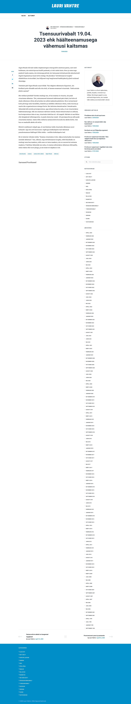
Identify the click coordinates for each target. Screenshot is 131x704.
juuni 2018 (89, 438)
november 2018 (90, 425)
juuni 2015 (89, 503)
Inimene (88, 183)
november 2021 (90, 322)
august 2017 (89, 461)
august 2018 (89, 435)
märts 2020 (89, 387)
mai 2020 (88, 380)
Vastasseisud (90, 221)
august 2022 (89, 293)
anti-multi (89, 176)
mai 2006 (88, 602)
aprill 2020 (89, 384)
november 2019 (90, 400)
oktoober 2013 (90, 538)
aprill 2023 (89, 268)
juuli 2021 (88, 335)
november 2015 (90, 490)
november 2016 (90, 474)
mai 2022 (88, 303)
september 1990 (90, 628)
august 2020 (89, 371)
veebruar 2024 (90, 236)
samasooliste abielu (39, 153)
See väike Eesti (54, 27)
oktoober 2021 (90, 326)
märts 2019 (89, 416)
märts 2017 (89, 467)
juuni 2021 (89, 339)
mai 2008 (88, 580)
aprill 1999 (89, 618)
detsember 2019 (90, 396)
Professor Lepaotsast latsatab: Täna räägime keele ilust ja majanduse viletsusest (96, 138)
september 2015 (90, 496)
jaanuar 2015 (89, 512)
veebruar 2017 (90, 470)
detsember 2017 (90, 451)
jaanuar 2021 (89, 355)
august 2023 (89, 255)
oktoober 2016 (90, 477)
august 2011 (89, 557)
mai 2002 (88, 609)
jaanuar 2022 (89, 316)
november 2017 (90, 454)
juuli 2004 (88, 605)
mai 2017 (88, 464)
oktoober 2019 (90, 403)
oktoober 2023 (90, 248)
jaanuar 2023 (89, 277)
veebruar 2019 (90, 419)
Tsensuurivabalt (79, 27)
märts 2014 (89, 528)
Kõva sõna (89, 189)
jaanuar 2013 (89, 551)
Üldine (88, 218)
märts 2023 (89, 271)
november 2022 (90, 284)
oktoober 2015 (90, 493)
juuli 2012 (88, 554)
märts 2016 (89, 480)
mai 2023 (88, 265)
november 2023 (90, 245)
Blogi (24, 16)
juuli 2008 (88, 576)
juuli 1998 (88, 622)
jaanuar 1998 (89, 625)
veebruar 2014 (90, 531)
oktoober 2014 (90, 522)
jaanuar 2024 (89, 239)
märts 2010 (89, 570)
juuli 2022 (88, 297)
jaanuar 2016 (89, 483)
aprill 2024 (89, 232)
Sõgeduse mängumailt (67, 27)
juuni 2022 (89, 300)
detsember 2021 (90, 319)
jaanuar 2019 (89, 422)
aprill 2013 (89, 544)
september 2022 (90, 290)
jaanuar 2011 (89, 560)
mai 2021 (88, 342)
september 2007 (90, 593)
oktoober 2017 (90, 458)
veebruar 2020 (90, 390)
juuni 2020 (89, 377)
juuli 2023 (88, 258)
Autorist (31, 16)
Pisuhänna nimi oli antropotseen (95, 115)
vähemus (56, 153)
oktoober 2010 (90, 567)
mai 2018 (88, 441)
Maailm (88, 193)
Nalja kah (89, 196)
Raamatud (89, 199)
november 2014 (90, 519)
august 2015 (89, 499)
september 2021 (90, 329)
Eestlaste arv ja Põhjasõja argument (96, 130)
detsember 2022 (90, 281)
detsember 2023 (90, 242)
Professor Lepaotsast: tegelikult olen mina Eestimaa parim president (98, 148)
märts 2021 (89, 348)
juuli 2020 (88, 374)
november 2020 (90, 361)
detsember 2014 (90, 515)
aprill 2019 (89, 412)
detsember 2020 (90, 358)
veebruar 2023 (90, 274)
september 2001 (90, 615)
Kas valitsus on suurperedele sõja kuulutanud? (95, 123)
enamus (30, 153)
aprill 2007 (89, 599)
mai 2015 (88, 506)
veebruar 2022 (90, 313)
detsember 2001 (90, 612)
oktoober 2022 (90, 287)
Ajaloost (88, 173)
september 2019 (90, 406)
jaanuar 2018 (89, 448)
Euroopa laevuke (90, 180)
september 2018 (90, 432)
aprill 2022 (89, 306)
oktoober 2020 (90, 364)
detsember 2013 (90, 535)
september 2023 (90, 252)
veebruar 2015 (90, 509)
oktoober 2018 (90, 429)
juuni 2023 (89, 261)
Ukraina (88, 215)
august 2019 (89, 409)
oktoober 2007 (90, 589)
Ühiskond (88, 212)
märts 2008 (89, 586)
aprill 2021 (89, 345)
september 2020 (90, 367)
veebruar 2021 (90, 351)
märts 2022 (89, 310)
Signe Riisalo (49, 153)
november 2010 (90, 564)
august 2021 (89, 332)
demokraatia (22, 153)
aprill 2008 (89, 583)
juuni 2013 (89, 541)
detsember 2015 (90, 486)
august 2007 (89, 596)
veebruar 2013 (90, 548)
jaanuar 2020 (89, 393)
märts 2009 (89, 573)
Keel (87, 186)
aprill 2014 (89, 525)
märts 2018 (89, 445)
